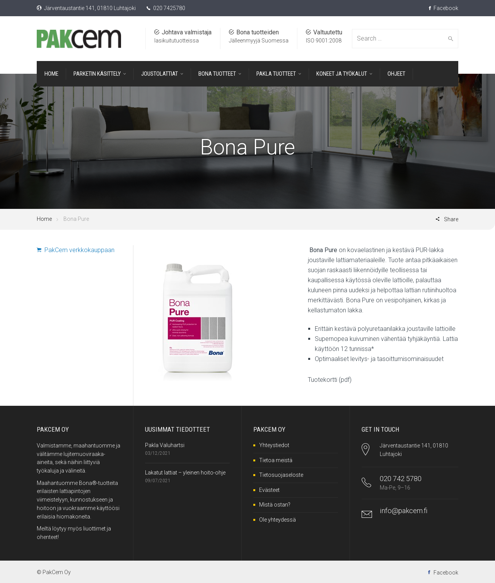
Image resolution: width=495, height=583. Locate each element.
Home (44, 219)
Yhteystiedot (274, 445)
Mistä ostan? (274, 505)
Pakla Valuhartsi (164, 445)
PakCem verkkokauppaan (75, 250)
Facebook (443, 8)
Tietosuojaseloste (281, 475)
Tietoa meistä (275, 460)
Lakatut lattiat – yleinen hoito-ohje (185, 472)
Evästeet (269, 490)
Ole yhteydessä (277, 520)
